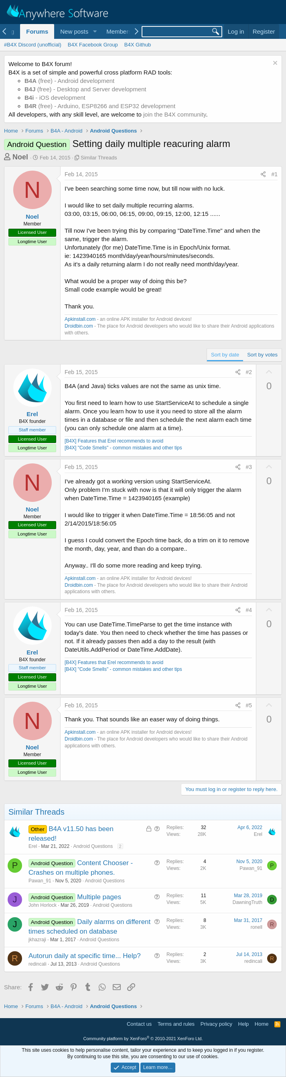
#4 (249, 610)
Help (243, 1024)
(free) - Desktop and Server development (85, 89)
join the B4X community (174, 114)
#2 (249, 372)
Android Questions (93, 846)
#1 (274, 174)
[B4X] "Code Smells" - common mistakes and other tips (123, 448)
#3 (249, 467)
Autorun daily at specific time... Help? (84, 956)
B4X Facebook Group (93, 45)
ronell (256, 927)
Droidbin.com (79, 326)
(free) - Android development (69, 80)
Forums (37, 31)
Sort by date (225, 355)
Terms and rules (176, 1024)
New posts (74, 31)
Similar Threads (99, 158)
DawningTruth (247, 902)
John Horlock (42, 905)
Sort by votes (262, 355)
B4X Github (137, 45)
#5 (249, 705)
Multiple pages (99, 897)
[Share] (263, 174)
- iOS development (54, 97)
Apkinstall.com (80, 319)
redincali (37, 964)
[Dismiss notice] (274, 64)
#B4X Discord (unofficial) (32, 45)
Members (119, 31)
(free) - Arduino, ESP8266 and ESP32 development (99, 106)
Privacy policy (216, 1024)
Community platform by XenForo (143, 1038)
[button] (94, 31)
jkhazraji (37, 939)
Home (262, 1024)
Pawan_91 (39, 881)
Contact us (139, 1024)
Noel (20, 157)
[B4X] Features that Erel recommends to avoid (114, 441)
